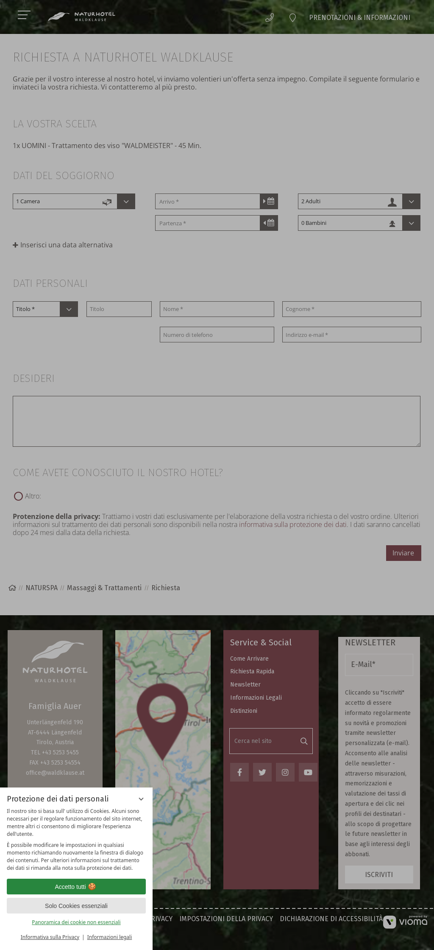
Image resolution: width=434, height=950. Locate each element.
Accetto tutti (76, 886)
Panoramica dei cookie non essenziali (76, 922)
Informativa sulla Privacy (50, 937)
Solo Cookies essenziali (76, 905)
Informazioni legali (109, 937)
